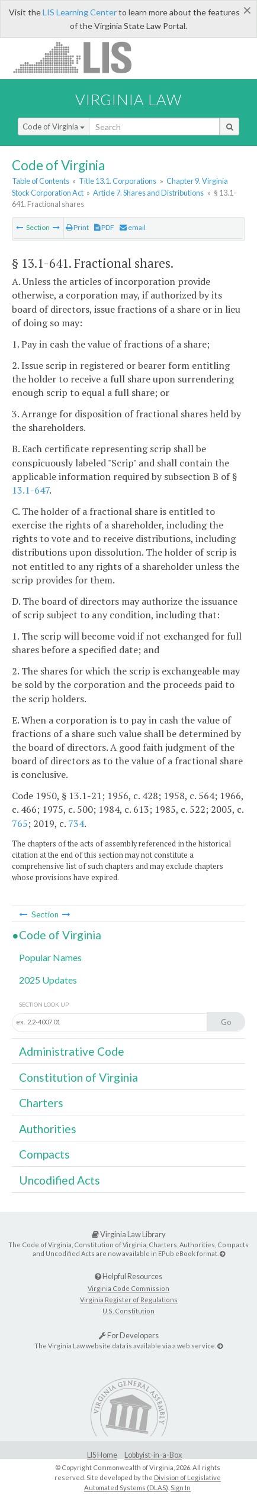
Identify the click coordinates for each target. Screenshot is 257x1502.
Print (77, 227)
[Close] (247, 10)
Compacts (44, 1154)
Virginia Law (128, 99)
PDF (104, 227)
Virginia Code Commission (128, 1288)
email (133, 227)
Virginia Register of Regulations (129, 1299)
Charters (41, 1103)
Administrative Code (71, 1051)
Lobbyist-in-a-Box (153, 1455)
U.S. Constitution (128, 1311)
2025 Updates (48, 979)
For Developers (129, 1335)
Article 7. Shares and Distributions (148, 192)
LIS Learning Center (80, 12)
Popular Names (50, 957)
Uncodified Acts (59, 1180)
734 (76, 823)
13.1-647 (30, 490)
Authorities (47, 1129)
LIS (79, 57)
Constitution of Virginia (78, 1077)
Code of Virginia (54, 126)
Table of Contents (40, 181)
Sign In (181, 1487)
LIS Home (102, 1455)
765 (20, 823)
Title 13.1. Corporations (117, 181)
